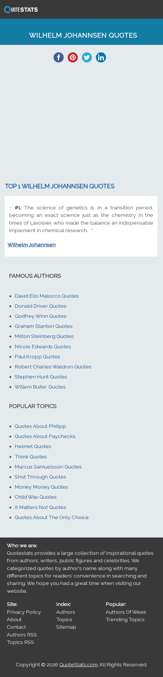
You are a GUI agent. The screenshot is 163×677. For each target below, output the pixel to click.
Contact (16, 627)
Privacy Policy (24, 612)
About (14, 619)
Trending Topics (125, 619)
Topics (64, 619)
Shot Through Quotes (40, 477)
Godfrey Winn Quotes (41, 316)
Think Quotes (31, 457)
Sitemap (66, 627)
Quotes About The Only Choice (52, 517)
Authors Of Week (126, 612)
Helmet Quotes (33, 446)
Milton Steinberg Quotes (44, 336)
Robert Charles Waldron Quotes (53, 367)
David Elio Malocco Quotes (47, 296)
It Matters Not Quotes (40, 507)
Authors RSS (22, 635)
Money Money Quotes (41, 487)
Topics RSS (20, 642)
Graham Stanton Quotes (44, 326)
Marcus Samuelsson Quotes (48, 467)
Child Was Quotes (36, 497)
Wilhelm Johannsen (31, 245)
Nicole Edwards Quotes (43, 346)
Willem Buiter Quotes (40, 387)
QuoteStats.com (78, 664)
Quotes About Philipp (40, 426)
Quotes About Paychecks (45, 436)
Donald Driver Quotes (41, 306)
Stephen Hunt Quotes (41, 377)
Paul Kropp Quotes (37, 356)
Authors (65, 612)
